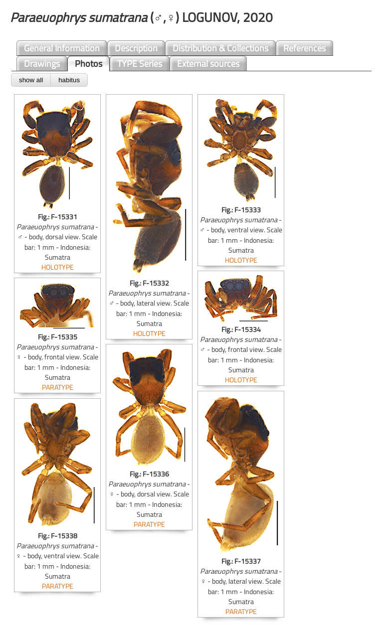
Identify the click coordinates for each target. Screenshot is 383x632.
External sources (208, 63)
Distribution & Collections (220, 48)
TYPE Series (139, 63)
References (304, 48)
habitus (69, 80)
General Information (62, 48)
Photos (88, 63)
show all (31, 80)
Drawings (42, 63)
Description (136, 48)
